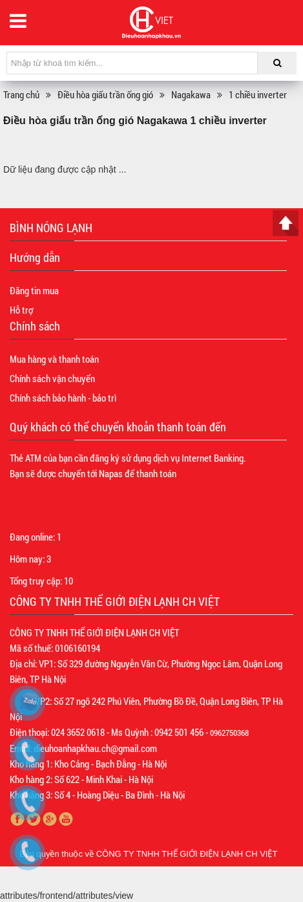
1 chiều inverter (258, 94)
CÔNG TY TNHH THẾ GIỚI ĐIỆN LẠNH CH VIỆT (187, 854)
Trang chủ (21, 94)
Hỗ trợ (21, 309)
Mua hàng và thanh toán (54, 358)
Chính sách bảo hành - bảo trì (63, 397)
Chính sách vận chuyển (52, 378)
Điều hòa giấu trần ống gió (105, 94)
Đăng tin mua (34, 290)
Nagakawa (191, 94)
